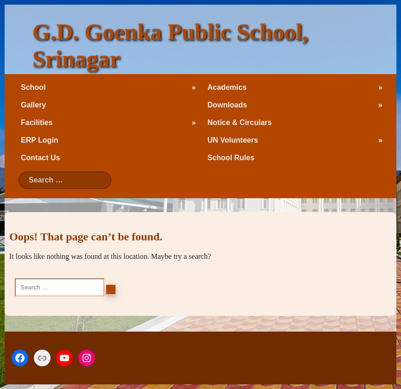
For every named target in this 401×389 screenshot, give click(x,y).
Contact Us (40, 158)
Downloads (227, 105)
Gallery (33, 105)
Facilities (36, 122)
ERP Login (39, 140)
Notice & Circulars (240, 122)
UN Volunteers (233, 140)
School (33, 87)
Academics (227, 87)
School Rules (231, 158)
